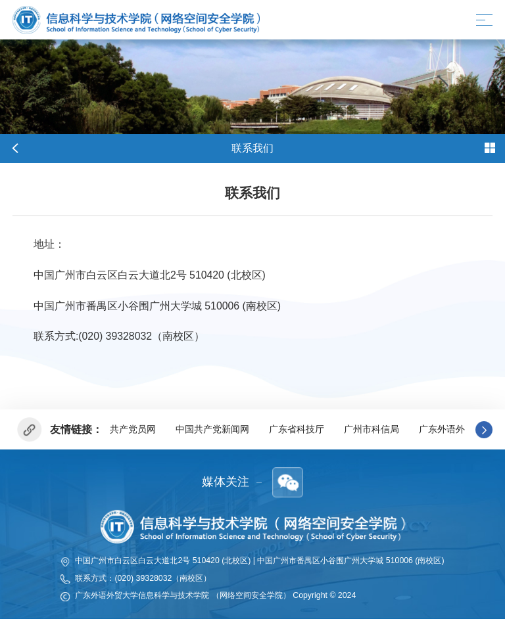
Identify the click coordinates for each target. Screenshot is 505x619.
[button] (484, 429)
